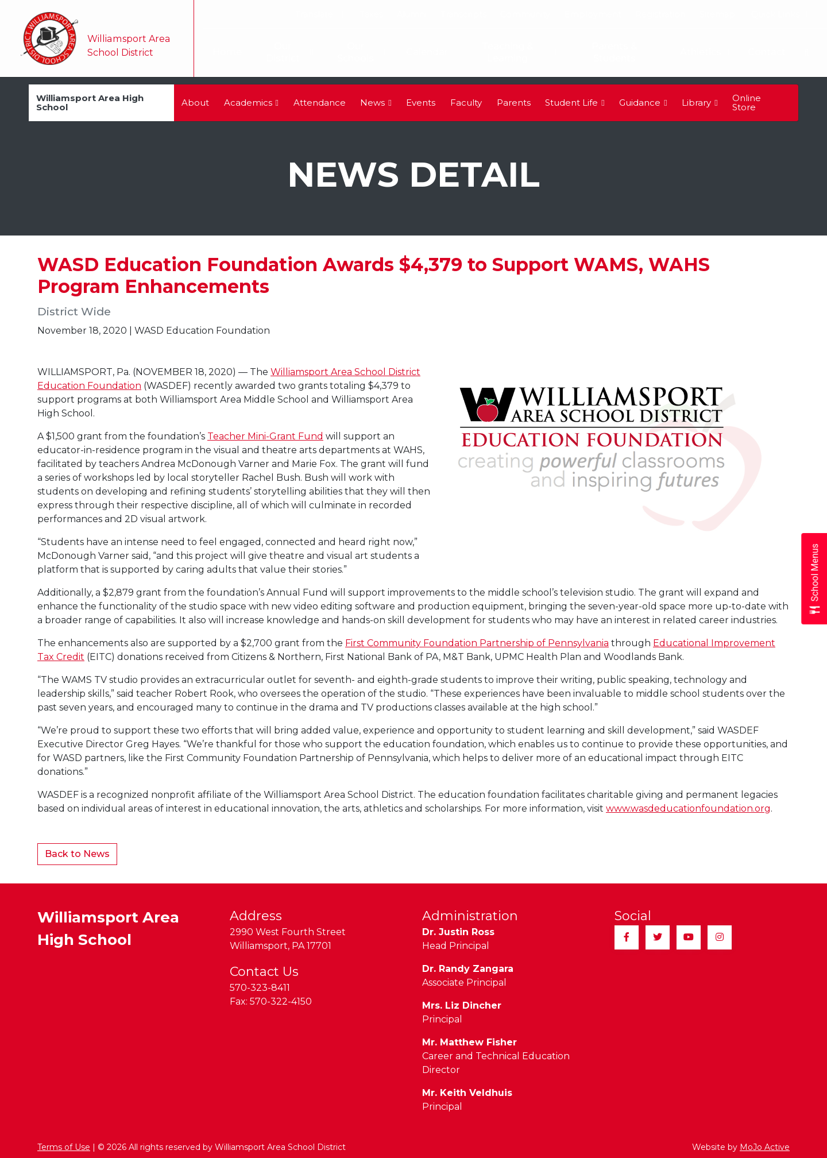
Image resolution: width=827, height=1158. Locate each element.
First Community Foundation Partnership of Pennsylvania (477, 643)
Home (220, 52)
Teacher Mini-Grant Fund (265, 436)
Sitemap (717, 14)
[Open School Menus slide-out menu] (814, 579)
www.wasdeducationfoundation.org (688, 808)
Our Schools (358, 52)
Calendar (423, 52)
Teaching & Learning (516, 52)
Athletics (704, 53)
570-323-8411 (260, 987)
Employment (592, 14)
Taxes (371, 14)
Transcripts (463, 14)
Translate (319, 14)
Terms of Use (63, 1147)
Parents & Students (626, 52)
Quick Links (780, 14)
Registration (660, 14)
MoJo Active (765, 1147)
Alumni (412, 14)
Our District (284, 52)
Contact (767, 52)
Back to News (77, 853)
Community (525, 14)
